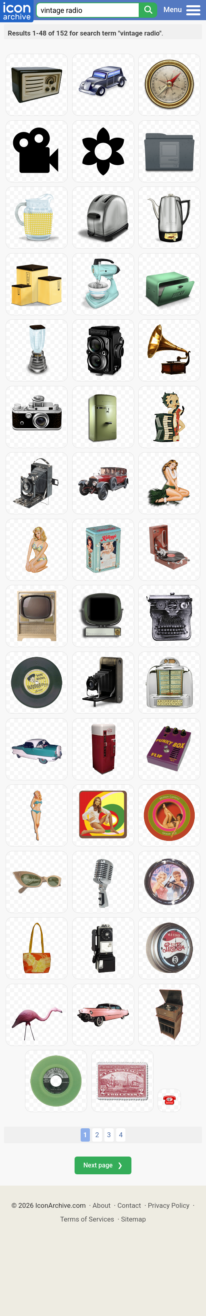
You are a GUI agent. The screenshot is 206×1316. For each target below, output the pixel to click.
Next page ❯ (103, 1165)
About (102, 1205)
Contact (129, 1205)
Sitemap (133, 1219)
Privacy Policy (168, 1205)
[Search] (148, 10)
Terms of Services (87, 1219)
